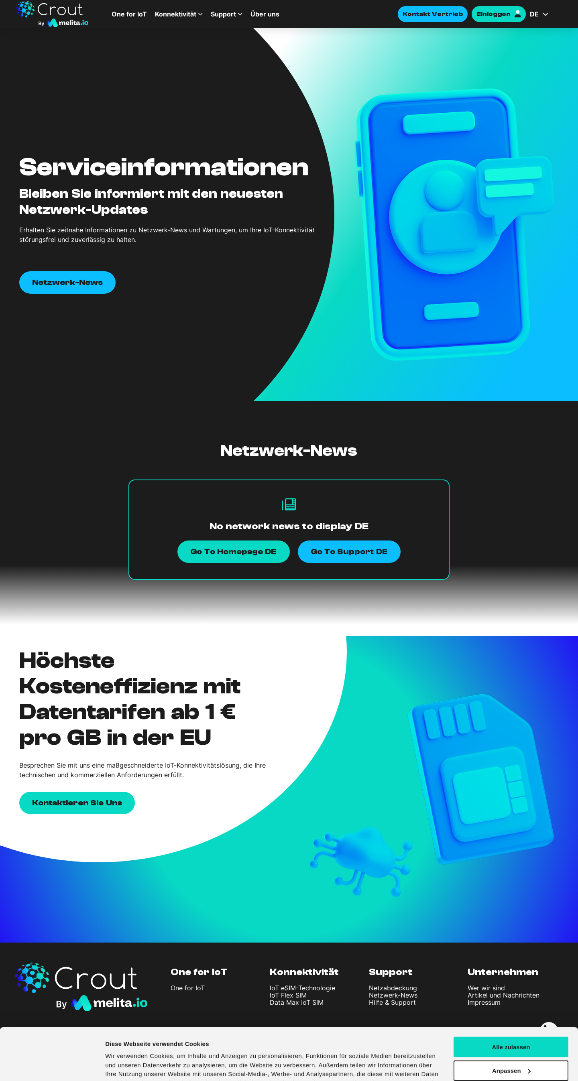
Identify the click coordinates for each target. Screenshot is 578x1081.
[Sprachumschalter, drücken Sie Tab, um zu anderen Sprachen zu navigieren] (546, 14)
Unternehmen (503, 972)
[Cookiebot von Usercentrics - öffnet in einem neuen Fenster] (52, 1065)
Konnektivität (175, 14)
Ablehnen (511, 1045)
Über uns (264, 14)
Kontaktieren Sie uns (77, 802)
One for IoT (129, 14)
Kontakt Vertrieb (433, 14)
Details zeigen (125, 1065)
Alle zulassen (511, 998)
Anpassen (511, 1021)
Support (223, 14)
